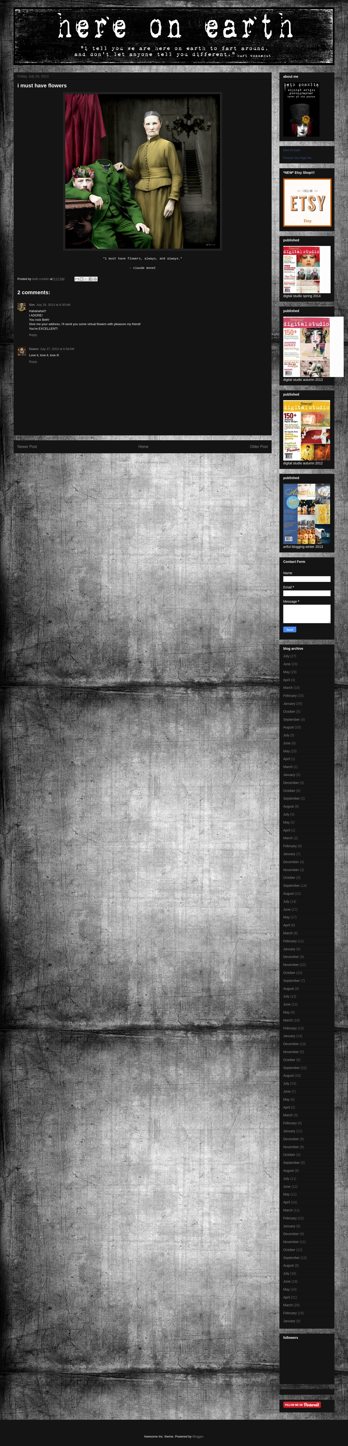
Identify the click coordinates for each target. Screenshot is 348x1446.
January (289, 704)
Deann (34, 349)
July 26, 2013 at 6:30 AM (53, 305)
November (291, 870)
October (289, 711)
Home (143, 447)
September (291, 719)
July (286, 656)
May (286, 672)
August (288, 727)
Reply (33, 335)
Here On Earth (291, 150)
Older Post (259, 447)
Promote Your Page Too (297, 157)
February (290, 696)
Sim (32, 305)
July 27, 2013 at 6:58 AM (57, 349)
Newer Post (27, 447)
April (286, 680)
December (291, 783)
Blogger (197, 1436)
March (288, 688)
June (286, 664)
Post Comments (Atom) (152, 462)
